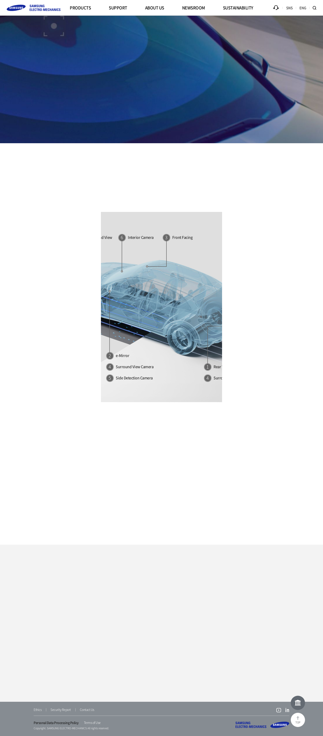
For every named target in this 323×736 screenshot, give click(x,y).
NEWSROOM (193, 8)
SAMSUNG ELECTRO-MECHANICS (262, 725)
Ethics (37, 709)
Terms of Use (92, 722)
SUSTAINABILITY (238, 8)
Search (316, 8)
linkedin (287, 710)
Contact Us (87, 709)
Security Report (60, 709)
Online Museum (298, 703)
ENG (302, 7)
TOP (297, 722)
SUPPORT (118, 8)
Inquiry (276, 8)
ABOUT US (154, 8)
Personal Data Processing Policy (56, 722)
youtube (278, 710)
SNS (289, 7)
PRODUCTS (80, 8)
